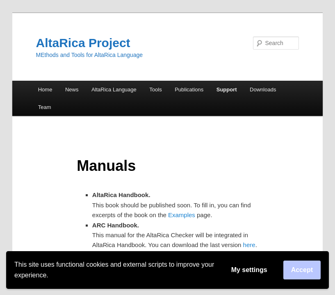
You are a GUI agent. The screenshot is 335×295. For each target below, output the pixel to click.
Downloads (263, 89)
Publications (189, 89)
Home (45, 89)
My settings (249, 269)
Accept (302, 269)
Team (44, 107)
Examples (181, 214)
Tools (155, 89)
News (72, 89)
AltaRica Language (114, 89)
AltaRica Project (83, 43)
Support (226, 89)
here (249, 244)
